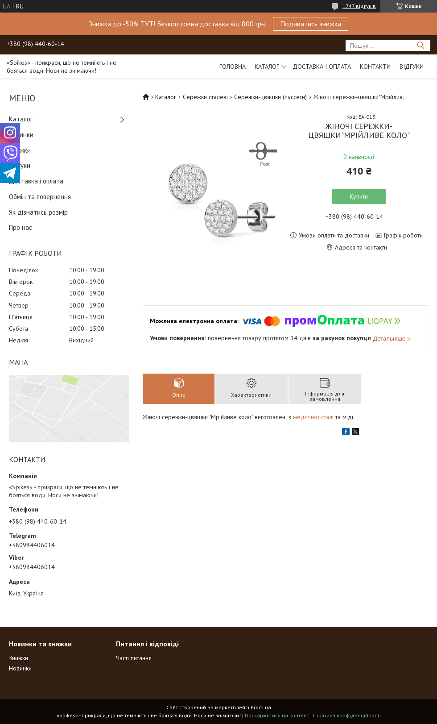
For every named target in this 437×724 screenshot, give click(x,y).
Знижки (20, 150)
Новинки (21, 134)
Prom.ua (261, 707)
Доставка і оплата (322, 66)
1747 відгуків (359, 6)
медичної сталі (313, 417)
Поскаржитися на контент (277, 715)
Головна (232, 66)
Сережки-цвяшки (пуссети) (270, 97)
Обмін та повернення (40, 196)
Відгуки (412, 66)
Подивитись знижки (310, 23)
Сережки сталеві (205, 97)
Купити (359, 196)
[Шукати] (420, 45)
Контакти (375, 66)
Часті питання (134, 658)
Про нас (20, 227)
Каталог (267, 66)
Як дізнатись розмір (38, 212)
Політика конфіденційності (347, 715)
